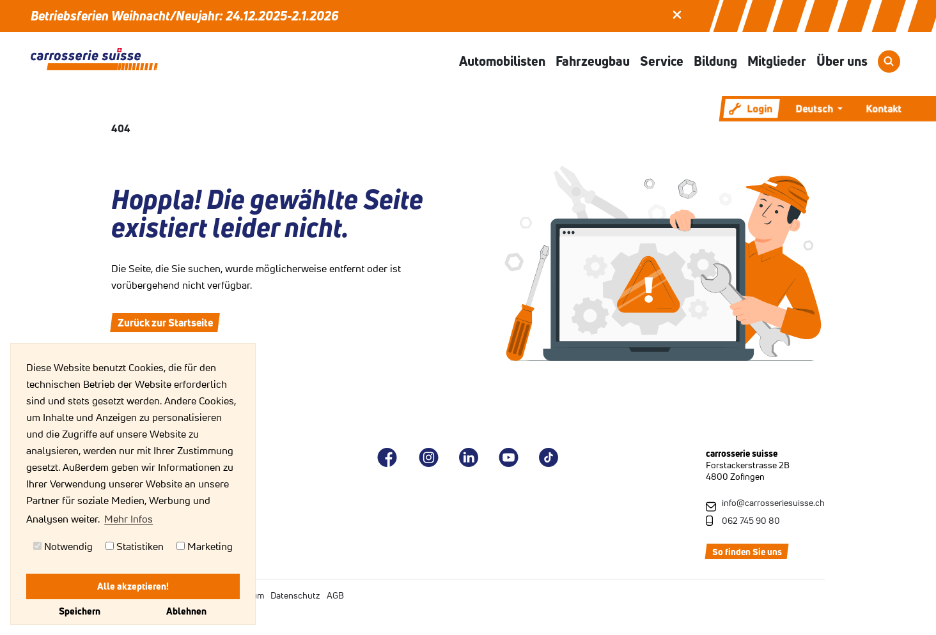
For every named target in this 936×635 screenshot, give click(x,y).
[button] (677, 13)
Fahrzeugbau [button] (593, 61)
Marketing (204, 546)
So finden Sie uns (747, 552)
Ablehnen (186, 611)
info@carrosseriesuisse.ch (773, 503)
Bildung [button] (715, 61)
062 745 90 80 (751, 520)
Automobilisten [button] (502, 61)
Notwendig (63, 546)
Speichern (79, 611)
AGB (335, 595)
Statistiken (134, 546)
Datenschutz (295, 595)
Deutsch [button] (815, 109)
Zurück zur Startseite (165, 323)
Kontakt (883, 109)
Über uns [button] (842, 61)
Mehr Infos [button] (128, 518)
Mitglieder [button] (776, 61)
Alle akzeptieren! (133, 586)
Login (750, 109)
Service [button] (661, 61)
